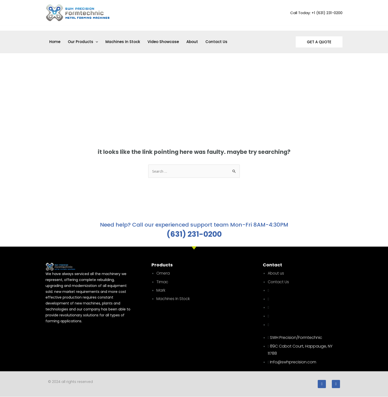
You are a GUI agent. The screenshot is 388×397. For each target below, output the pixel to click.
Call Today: (300, 12)
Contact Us (216, 41)
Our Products (83, 42)
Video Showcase (163, 41)
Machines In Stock (122, 41)
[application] (95, 42)
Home (54, 41)
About (192, 41)
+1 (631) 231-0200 (327, 12)
